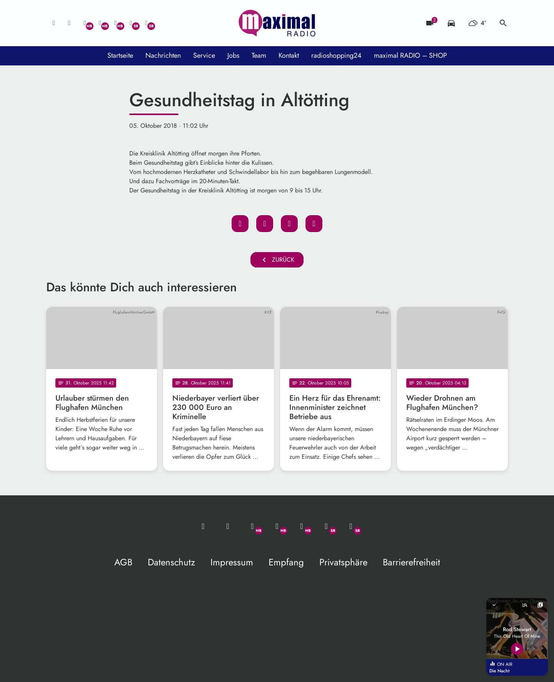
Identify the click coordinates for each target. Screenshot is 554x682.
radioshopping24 (336, 55)
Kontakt (289, 55)
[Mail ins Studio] (54, 23)
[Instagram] (115, 23)
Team (259, 55)
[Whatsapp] (84, 23)
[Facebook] (100, 23)
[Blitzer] (429, 23)
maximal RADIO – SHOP (410, 55)
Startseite (120, 55)
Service (204, 55)
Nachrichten (163, 55)
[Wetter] (477, 23)
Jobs (233, 55)
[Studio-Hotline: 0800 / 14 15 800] (69, 23)
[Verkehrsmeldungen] (451, 23)
